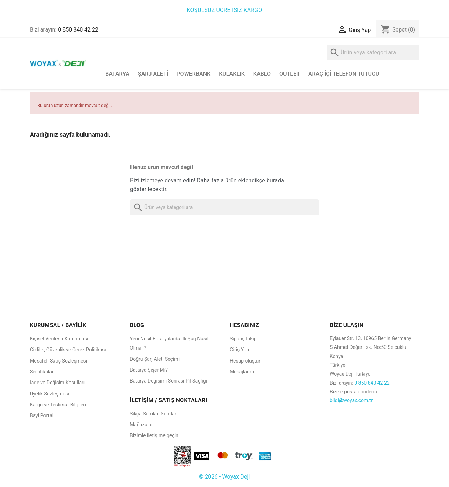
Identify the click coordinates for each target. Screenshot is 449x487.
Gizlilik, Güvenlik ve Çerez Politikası (68, 349)
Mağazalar (141, 424)
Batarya (117, 73)
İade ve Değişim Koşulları (57, 382)
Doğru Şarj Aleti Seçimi (155, 359)
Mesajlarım (242, 371)
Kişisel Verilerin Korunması (59, 338)
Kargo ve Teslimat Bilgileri (58, 404)
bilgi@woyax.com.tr (351, 400)
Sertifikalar (42, 371)
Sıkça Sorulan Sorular (153, 414)
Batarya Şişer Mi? (149, 370)
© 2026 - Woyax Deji (224, 476)
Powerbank (193, 73)
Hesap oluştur (245, 361)
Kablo (262, 73)
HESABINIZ (244, 325)
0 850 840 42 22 (78, 29)
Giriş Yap (239, 349)
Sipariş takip (243, 338)
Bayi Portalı (42, 415)
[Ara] (373, 52)
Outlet (289, 73)
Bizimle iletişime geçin (154, 435)
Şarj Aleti (153, 73)
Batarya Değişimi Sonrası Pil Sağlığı (168, 381)
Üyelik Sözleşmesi (49, 394)
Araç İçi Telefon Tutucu (343, 73)
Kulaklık (232, 73)
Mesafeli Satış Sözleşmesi (58, 361)
